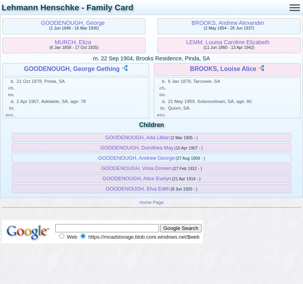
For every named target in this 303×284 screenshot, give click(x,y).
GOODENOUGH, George (73, 23)
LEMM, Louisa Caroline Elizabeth (227, 42)
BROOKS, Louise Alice (223, 68)
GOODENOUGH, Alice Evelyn (137, 178)
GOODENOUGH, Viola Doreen (136, 168)
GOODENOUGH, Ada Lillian (137, 137)
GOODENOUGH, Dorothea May (137, 148)
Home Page (151, 202)
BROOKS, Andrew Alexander (227, 23)
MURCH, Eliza (73, 42)
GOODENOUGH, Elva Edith (138, 189)
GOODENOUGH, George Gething (72, 68)
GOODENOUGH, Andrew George (136, 158)
